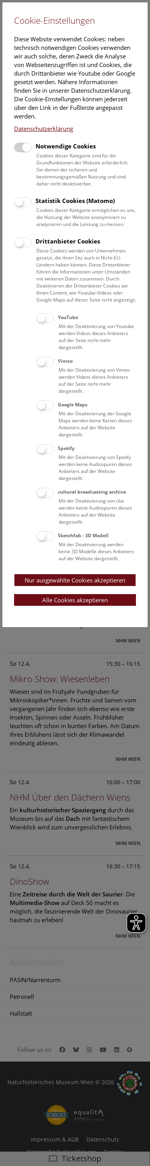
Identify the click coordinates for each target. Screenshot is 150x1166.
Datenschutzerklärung (43, 128)
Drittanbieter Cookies (68, 241)
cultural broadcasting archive (92, 492)
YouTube (68, 317)
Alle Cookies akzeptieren (75, 600)
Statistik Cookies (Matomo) (75, 201)
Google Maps (73, 404)
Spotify (66, 448)
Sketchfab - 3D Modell (83, 535)
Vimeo (65, 361)
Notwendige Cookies (66, 146)
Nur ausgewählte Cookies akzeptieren (75, 580)
